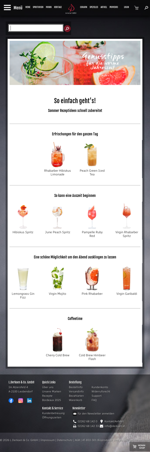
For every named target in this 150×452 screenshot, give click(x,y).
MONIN (49, 7)
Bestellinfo (76, 387)
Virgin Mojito (57, 292)
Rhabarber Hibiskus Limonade (57, 171)
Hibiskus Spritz (23, 230)
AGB (77, 440)
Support (97, 396)
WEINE (27, 7)
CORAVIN (83, 7)
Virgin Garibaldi (126, 292)
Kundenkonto (100, 387)
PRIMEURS (114, 7)
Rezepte (47, 396)
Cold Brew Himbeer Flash (92, 355)
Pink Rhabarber (92, 292)
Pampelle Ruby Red (92, 232)
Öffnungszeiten (51, 417)
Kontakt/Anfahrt (114, 421)
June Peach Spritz (57, 230)
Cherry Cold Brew (57, 353)
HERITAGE (58, 7)
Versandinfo (76, 391)
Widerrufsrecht (101, 391)
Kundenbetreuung (53, 413)
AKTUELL (104, 7)
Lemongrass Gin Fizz (23, 294)
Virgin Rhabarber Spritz (126, 232)
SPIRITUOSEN (38, 7)
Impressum (47, 440)
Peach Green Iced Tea (92, 171)
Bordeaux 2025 (51, 400)
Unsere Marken (51, 391)
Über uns (48, 387)
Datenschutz (65, 440)
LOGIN (126, 7)
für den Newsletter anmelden (96, 413)
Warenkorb (75, 400)
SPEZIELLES (94, 7)
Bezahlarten (76, 396)
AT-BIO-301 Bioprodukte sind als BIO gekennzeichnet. (116, 440)
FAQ (94, 400)
